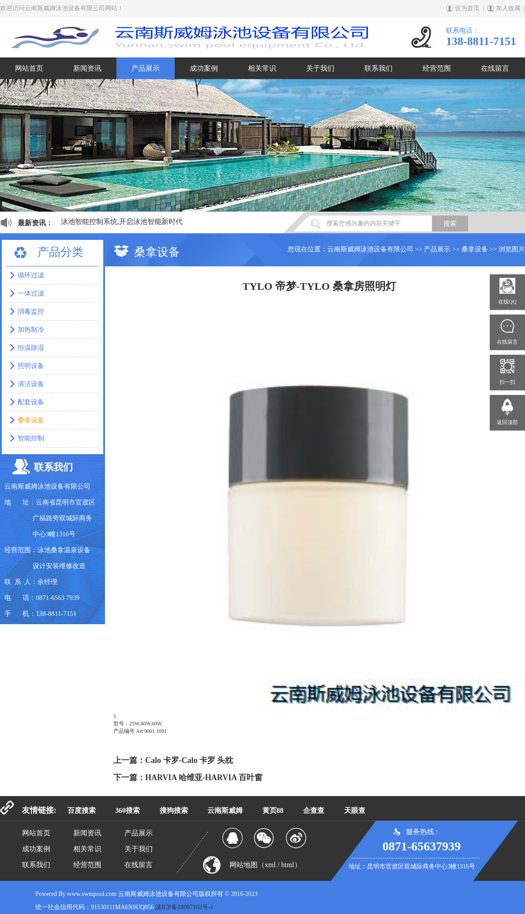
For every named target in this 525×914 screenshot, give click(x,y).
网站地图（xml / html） (265, 864)
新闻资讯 (87, 68)
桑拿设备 (474, 249)
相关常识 (262, 68)
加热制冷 (31, 329)
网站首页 (29, 68)
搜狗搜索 (174, 810)
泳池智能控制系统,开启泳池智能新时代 (122, 221)
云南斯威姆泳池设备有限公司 (370, 249)
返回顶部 (507, 422)
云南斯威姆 (225, 810)
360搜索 (127, 810)
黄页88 (273, 810)
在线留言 (495, 68)
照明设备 (31, 365)
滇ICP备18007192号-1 (184, 907)
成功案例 (204, 68)
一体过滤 (31, 293)
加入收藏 (508, 8)
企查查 (313, 810)
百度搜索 (82, 810)
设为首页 (467, 8)
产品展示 (145, 68)
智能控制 (31, 438)
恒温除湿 (31, 347)
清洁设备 (31, 383)
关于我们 (320, 68)
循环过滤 (31, 275)
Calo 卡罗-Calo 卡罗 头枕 (189, 760)
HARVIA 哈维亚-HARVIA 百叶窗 (203, 777)
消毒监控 (31, 311)
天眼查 (354, 810)
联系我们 (378, 68)
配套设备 (31, 402)
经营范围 (437, 68)
